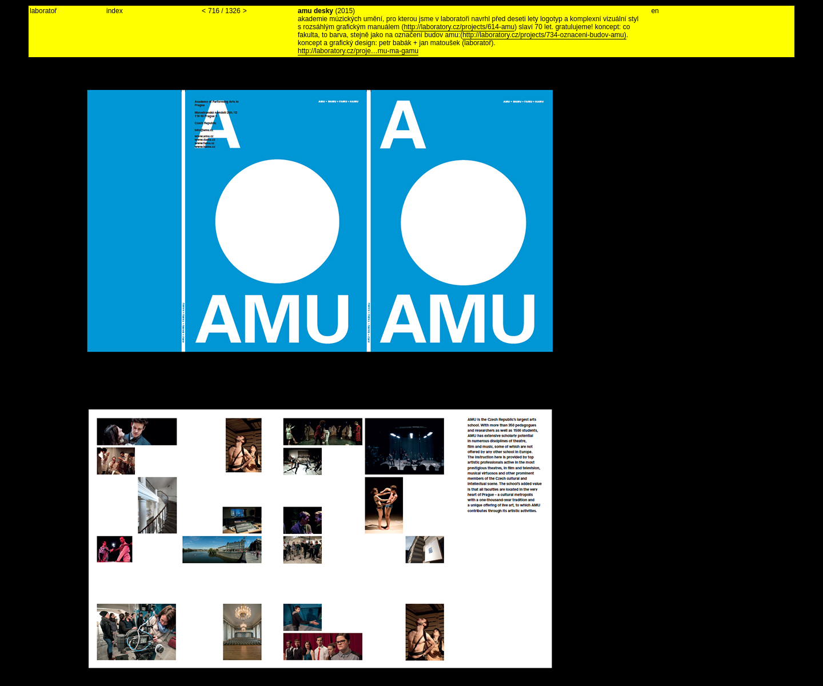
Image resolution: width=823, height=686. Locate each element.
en (654, 11)
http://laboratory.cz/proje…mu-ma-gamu (358, 51)
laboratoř (43, 11)
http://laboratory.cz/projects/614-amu (458, 27)
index (114, 11)
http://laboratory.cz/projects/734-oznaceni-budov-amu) (544, 35)
